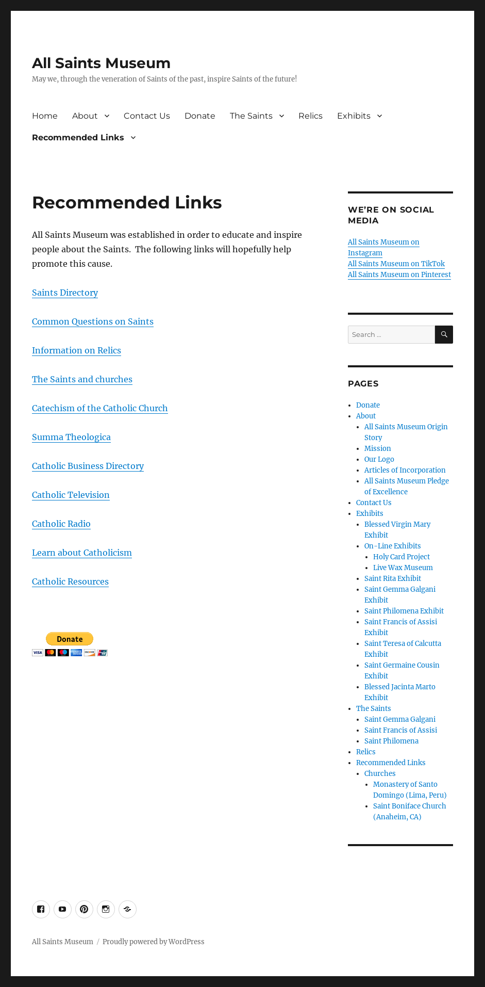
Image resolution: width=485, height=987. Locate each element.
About (85, 116)
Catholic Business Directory (88, 466)
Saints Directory (65, 292)
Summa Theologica (71, 437)
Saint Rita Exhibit (392, 578)
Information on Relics (76, 350)
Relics (310, 116)
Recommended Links (78, 137)
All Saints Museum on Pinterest (399, 274)
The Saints (251, 116)
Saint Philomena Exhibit (404, 611)
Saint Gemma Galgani (400, 719)
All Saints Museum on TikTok (396, 264)
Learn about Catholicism (82, 552)
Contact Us (147, 116)
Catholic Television (71, 495)
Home (45, 116)
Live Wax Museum (403, 567)
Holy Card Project (401, 557)
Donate (200, 116)
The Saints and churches (82, 379)
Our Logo (379, 459)
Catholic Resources (70, 581)
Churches (380, 773)
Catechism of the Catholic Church (100, 408)
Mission (377, 448)
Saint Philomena (391, 741)
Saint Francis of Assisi (400, 730)
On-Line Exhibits (392, 546)
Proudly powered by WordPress (154, 941)
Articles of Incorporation (405, 470)
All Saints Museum (101, 63)
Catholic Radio (61, 524)
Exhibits (354, 116)
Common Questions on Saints (93, 321)
